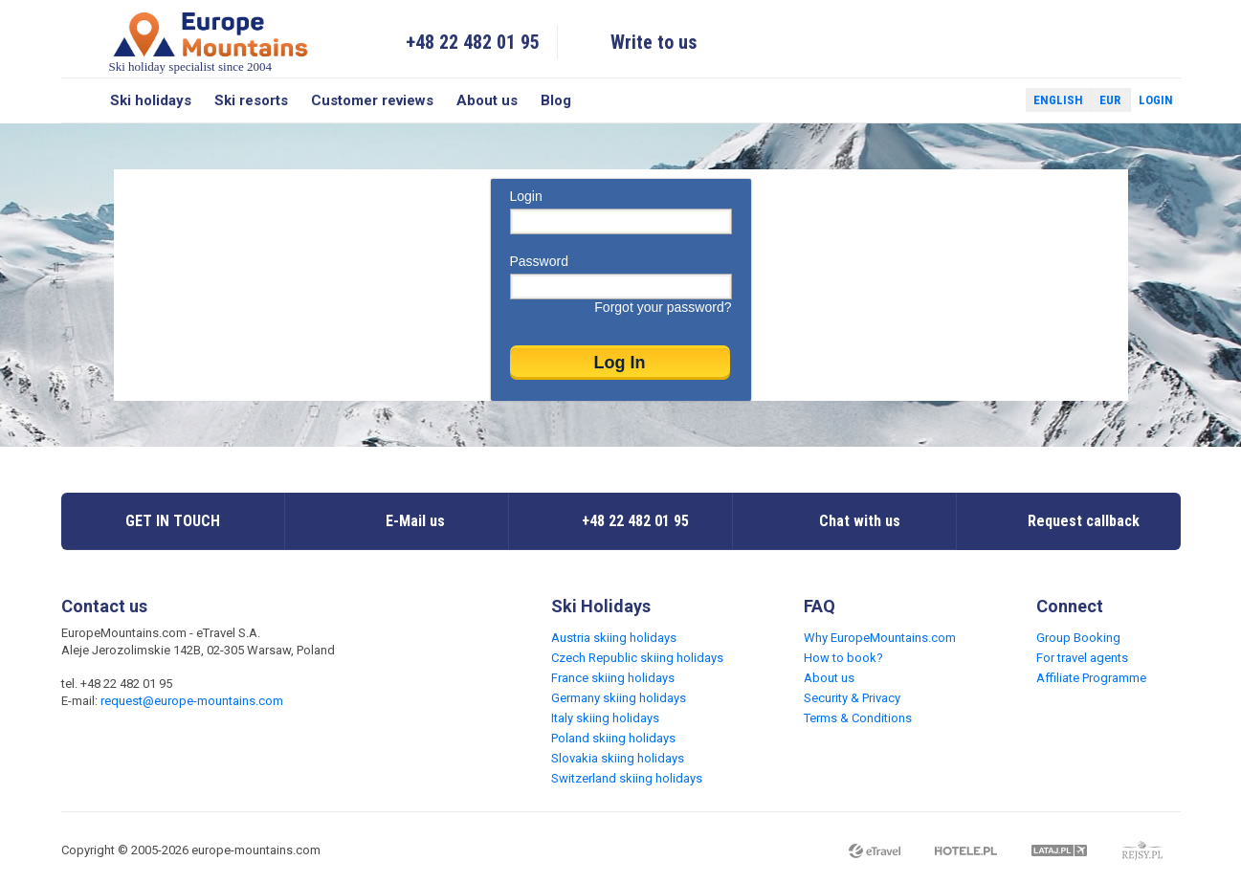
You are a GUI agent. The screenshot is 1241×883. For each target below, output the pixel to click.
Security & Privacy (852, 698)
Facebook (965, 100)
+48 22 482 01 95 (473, 42)
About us (487, 100)
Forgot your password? (662, 307)
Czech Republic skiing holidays (637, 658)
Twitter (993, 100)
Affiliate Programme (1091, 678)
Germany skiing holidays (618, 698)
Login (1156, 100)
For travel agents (1082, 658)
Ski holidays (150, 100)
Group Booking (1078, 637)
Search (80, 100)
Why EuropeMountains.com (880, 637)
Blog (556, 100)
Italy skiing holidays (605, 718)
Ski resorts (251, 100)
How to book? (843, 658)
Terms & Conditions (858, 718)
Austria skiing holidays (613, 637)
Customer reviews (372, 100)
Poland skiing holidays (613, 738)
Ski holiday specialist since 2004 (210, 42)
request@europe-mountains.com (191, 701)
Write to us (654, 42)
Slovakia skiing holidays (617, 758)
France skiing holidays (613, 678)
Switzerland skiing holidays (626, 778)
